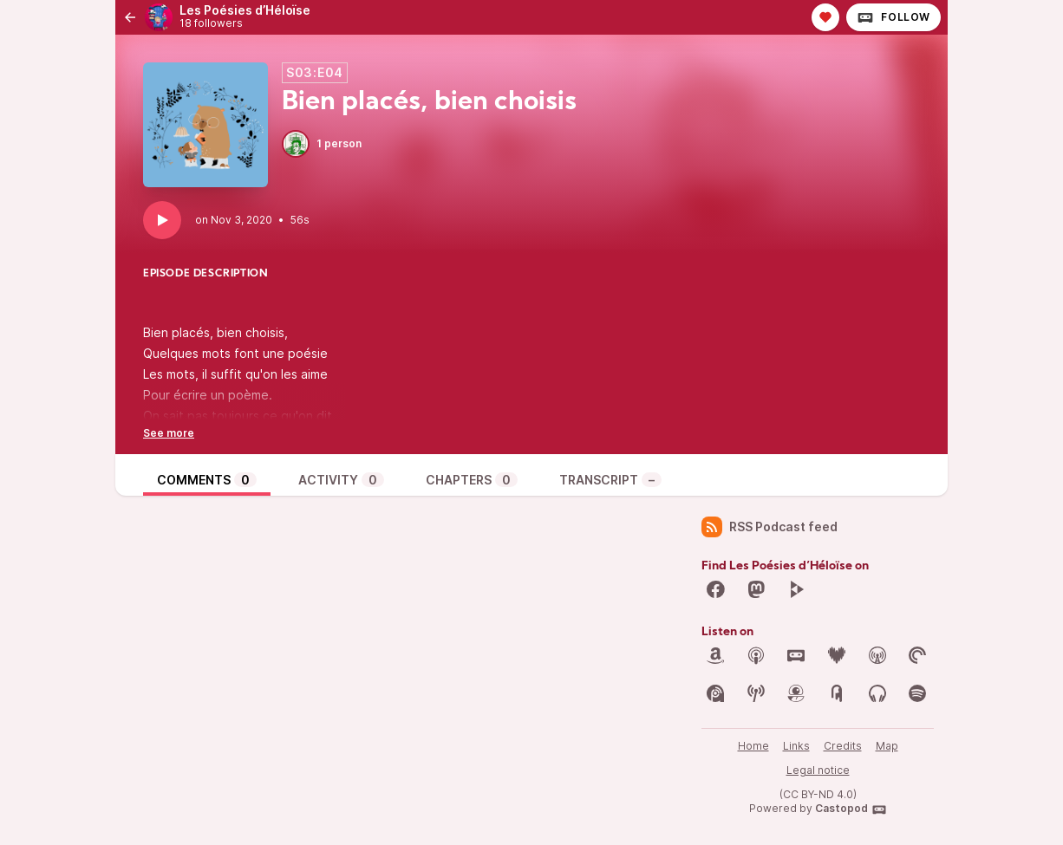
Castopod (851, 809)
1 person (322, 144)
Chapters (472, 479)
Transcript (610, 479)
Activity (341, 479)
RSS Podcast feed (769, 527)
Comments (207, 479)
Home (753, 745)
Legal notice (818, 770)
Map (887, 745)
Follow (893, 17)
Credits (843, 745)
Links (796, 745)
